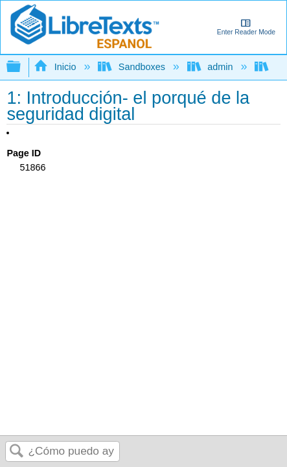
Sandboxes (132, 67)
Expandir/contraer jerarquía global (22, 67)
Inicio (56, 67)
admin (211, 67)
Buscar (17, 452)
